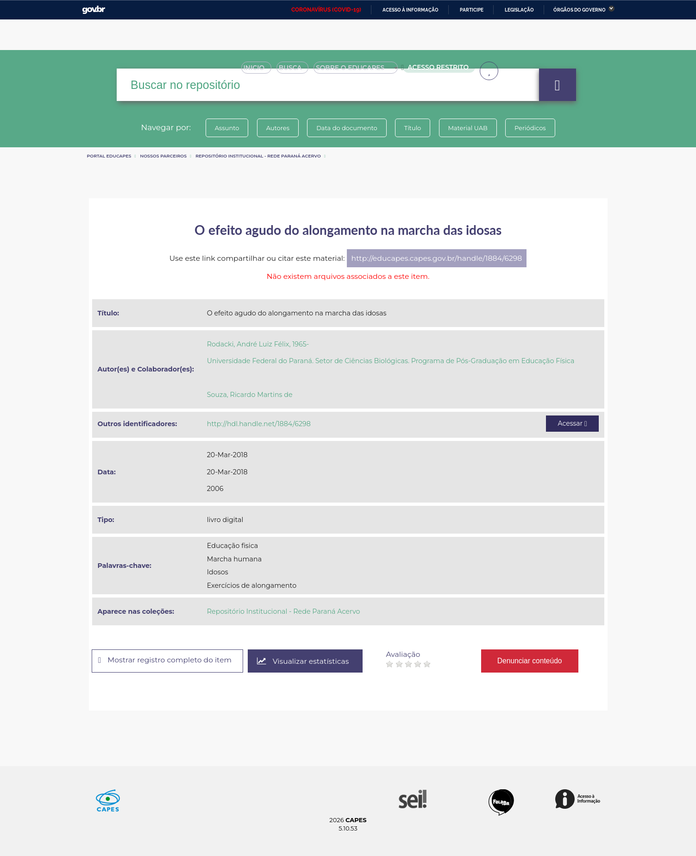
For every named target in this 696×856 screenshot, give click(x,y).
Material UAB (469, 128)
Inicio (259, 70)
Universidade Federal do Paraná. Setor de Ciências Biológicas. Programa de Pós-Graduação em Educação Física (391, 361)
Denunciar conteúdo (532, 661)
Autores (276, 128)
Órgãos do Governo (579, 10)
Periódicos (533, 128)
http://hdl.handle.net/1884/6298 (259, 424)
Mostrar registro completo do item (166, 660)
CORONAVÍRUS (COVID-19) (326, 9)
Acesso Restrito (439, 70)
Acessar (572, 423)
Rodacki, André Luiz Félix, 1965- (258, 344)
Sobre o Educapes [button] (360, 70)
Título (413, 128)
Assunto (224, 128)
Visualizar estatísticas (305, 661)
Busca (296, 70)
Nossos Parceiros (163, 155)
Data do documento (346, 128)
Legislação (519, 10)
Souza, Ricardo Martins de (250, 394)
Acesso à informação (410, 10)
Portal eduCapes (109, 155)
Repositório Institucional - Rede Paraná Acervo (258, 155)
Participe (471, 10)
